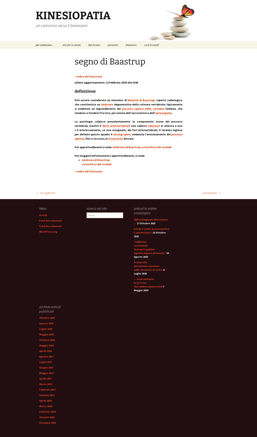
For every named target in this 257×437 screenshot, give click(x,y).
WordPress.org (48, 231)
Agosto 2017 (46, 356)
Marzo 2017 (45, 384)
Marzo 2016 (45, 406)
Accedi (43, 215)
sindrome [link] (107, 104)
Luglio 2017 (45, 362)
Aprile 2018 (45, 351)
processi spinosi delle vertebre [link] (143, 108)
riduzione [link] (154, 126)
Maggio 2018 (46, 345)
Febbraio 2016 (47, 411)
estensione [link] (115, 138)
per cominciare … (45, 45)
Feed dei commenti (50, 226)
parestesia (211, 193)
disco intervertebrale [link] (116, 126)
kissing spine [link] (121, 134)
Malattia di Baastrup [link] (141, 100)
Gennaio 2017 (47, 395)
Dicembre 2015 (47, 422)
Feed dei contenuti (50, 220)
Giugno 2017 (46, 367)
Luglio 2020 (45, 329)
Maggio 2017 (46, 373)
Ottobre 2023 (47, 317)
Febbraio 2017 (47, 389)
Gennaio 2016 (47, 417)
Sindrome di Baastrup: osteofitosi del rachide (142, 147)
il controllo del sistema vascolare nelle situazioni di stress (148, 266)
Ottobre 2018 (47, 340)
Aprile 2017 (45, 378)
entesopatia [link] (163, 113)
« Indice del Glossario (88, 76)
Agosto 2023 (46, 323)
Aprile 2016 (45, 400)
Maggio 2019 (46, 334)
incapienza (45, 193)
